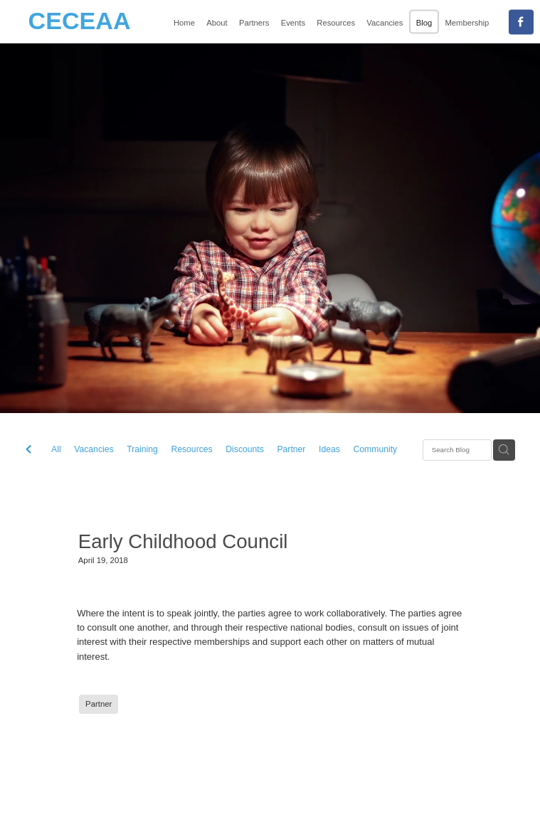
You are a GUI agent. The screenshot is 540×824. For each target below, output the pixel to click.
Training (142, 449)
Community (376, 449)
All (56, 449)
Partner (291, 449)
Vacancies (93, 449)
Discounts (244, 449)
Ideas (329, 449)
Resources (191, 449)
